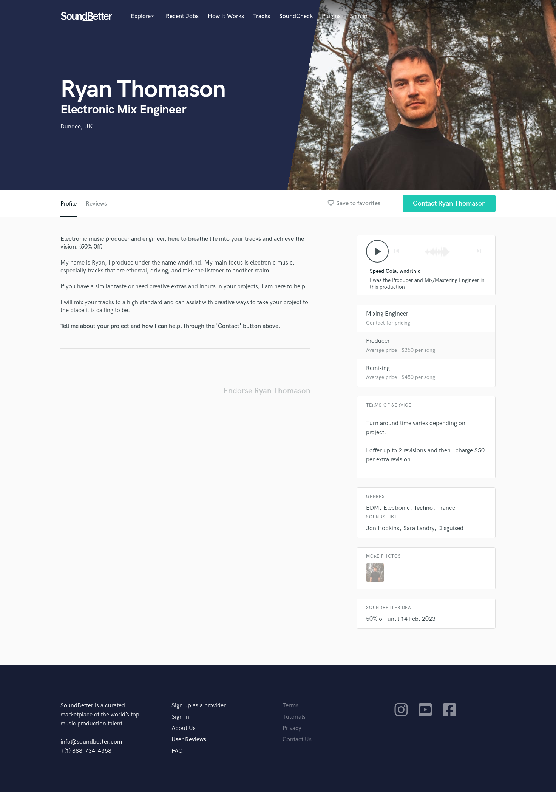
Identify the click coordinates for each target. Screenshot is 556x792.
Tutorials (294, 717)
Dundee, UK (76, 126)
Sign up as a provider (198, 705)
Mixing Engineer (387, 313)
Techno (423, 508)
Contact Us (297, 739)
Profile (68, 203)
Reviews (96, 203)
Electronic (396, 508)
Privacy (292, 728)
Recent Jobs (182, 16)
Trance (446, 508)
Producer (378, 341)
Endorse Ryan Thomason (266, 391)
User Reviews (188, 739)
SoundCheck (296, 16)
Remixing (378, 368)
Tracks (261, 16)
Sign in (359, 16)
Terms (290, 705)
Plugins (331, 16)
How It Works (226, 16)
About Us (183, 728)
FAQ (177, 751)
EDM (372, 508)
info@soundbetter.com (91, 742)
